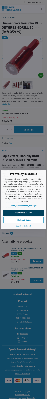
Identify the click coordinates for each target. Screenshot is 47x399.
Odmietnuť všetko (23, 220)
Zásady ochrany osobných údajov (23, 206)
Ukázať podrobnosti (23, 226)
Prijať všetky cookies (23, 213)
